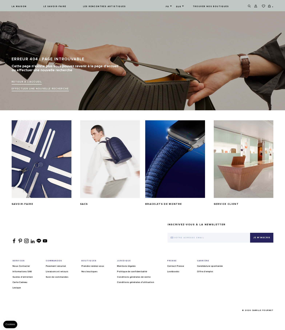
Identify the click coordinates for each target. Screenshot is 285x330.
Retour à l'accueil (27, 82)
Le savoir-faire (54, 6)
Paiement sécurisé (56, 266)
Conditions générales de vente (133, 277)
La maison (19, 6)
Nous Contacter (21, 266)
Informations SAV (22, 272)
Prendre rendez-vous (92, 266)
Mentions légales (126, 266)
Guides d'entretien (23, 277)
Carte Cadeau (20, 282)
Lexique (17, 288)
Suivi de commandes (57, 277)
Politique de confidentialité (132, 272)
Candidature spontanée (210, 266)
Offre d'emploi (205, 272)
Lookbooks (173, 272)
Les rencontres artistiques (104, 6)
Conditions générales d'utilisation (135, 282)
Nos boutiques (89, 272)
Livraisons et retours (57, 272)
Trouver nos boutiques (211, 6)
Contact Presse (175, 266)
